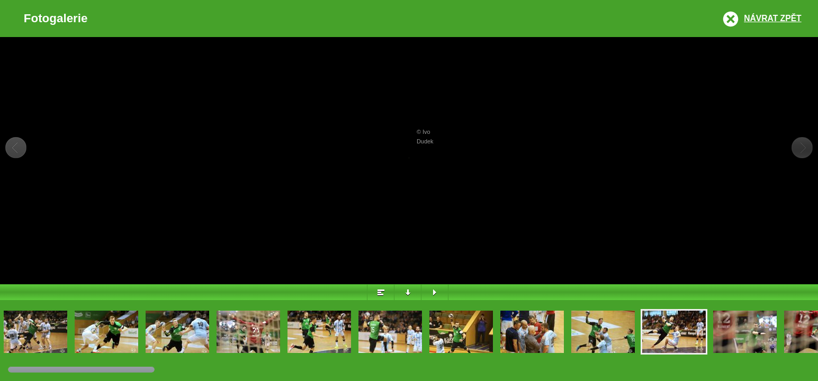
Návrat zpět (772, 18)
